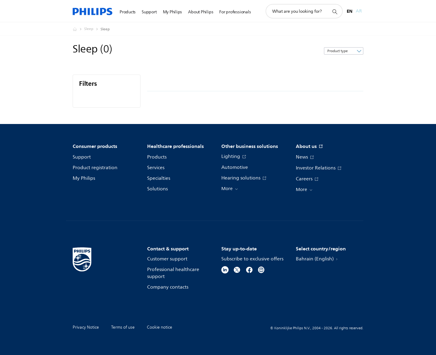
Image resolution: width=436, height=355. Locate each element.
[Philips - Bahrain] (78, 29)
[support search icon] (334, 11)
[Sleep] (92, 29)
